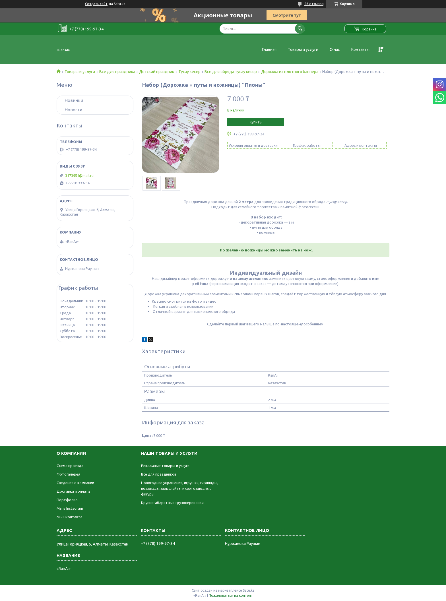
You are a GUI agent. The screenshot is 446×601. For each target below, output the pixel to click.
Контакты (360, 49)
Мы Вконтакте (69, 517)
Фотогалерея (68, 474)
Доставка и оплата (73, 491)
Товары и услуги (303, 49)
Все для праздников (158, 474)
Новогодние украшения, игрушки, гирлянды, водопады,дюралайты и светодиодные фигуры (179, 488)
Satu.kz (249, 590)
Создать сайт (96, 4)
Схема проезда (70, 466)
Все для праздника (117, 71)
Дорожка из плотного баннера (289, 71)
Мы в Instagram (70, 508)
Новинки (74, 100)
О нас (335, 49)
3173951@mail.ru (79, 175)
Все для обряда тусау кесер (231, 71)
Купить (256, 122)
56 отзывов (313, 4)
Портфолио (67, 500)
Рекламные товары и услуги (165, 466)
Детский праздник (156, 71)
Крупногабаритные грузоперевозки (172, 503)
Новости (73, 109)
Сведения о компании (75, 483)
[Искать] (300, 29)
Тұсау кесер (189, 71)
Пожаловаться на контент (231, 595)
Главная (269, 49)
